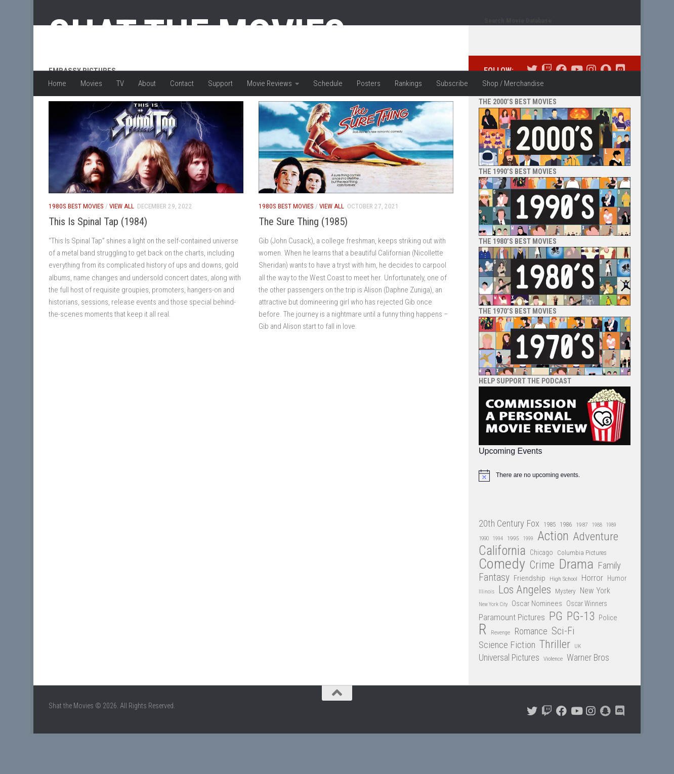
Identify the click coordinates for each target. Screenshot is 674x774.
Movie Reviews (269, 83)
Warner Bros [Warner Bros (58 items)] (588, 698)
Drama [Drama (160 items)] (576, 605)
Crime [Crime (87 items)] (542, 606)
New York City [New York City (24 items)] (493, 644)
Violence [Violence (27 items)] (553, 699)
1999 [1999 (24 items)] (528, 579)
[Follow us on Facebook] (561, 110)
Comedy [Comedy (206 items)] (502, 605)
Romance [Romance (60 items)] (530, 671)
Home (57, 83)
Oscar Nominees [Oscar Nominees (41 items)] (537, 644)
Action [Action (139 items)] (553, 577)
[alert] (554, 516)
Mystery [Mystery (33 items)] (565, 631)
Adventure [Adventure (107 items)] (595, 577)
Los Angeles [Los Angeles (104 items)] (524, 630)
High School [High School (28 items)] (563, 619)
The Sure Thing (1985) (303, 262)
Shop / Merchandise (513, 83)
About (147, 83)
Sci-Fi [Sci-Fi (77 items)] (563, 671)
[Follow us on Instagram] (590, 110)
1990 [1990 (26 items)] (484, 579)
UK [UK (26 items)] (577, 686)
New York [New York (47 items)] (595, 631)
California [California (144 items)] (502, 591)
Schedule (328, 83)
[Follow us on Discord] (620, 110)
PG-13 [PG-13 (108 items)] (581, 657)
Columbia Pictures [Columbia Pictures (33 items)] (582, 593)
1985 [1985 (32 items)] (549, 565)
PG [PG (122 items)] (556, 657)
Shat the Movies (197, 34)
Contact (182, 83)
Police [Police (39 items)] (608, 658)
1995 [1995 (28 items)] (513, 578)
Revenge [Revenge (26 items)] (500, 673)
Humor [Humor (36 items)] (616, 619)
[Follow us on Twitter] (532, 110)
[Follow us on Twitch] (546, 110)
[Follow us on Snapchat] (605, 110)
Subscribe (452, 83)
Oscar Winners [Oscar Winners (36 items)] (586, 644)
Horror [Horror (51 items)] (592, 618)
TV (120, 83)
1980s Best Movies (76, 246)
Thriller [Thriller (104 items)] (554, 685)
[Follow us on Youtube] (576, 110)
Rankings (408, 83)
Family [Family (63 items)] (609, 606)
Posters (369, 83)
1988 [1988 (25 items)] (597, 565)
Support (220, 83)
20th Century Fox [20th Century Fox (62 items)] (509, 564)
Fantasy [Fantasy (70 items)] (494, 618)
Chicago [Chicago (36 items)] (541, 593)
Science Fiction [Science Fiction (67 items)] (507, 685)
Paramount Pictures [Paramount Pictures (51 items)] (512, 658)
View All (121, 246)
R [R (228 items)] (483, 670)
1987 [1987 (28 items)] (582, 565)
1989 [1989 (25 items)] (611, 565)
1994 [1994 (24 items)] (498, 579)
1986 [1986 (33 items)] (566, 565)
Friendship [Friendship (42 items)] (529, 618)
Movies (91, 83)
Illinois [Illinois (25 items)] (486, 632)
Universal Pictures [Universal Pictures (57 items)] (509, 698)
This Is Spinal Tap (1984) (98, 262)
